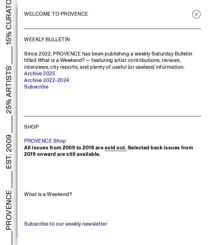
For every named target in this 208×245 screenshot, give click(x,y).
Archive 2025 (39, 73)
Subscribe (36, 86)
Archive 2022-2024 (46, 80)
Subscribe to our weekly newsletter (65, 224)
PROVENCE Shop (45, 141)
